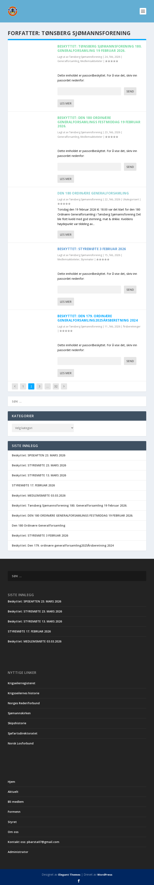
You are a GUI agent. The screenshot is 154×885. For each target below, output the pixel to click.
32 (55, 386)
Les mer (66, 103)
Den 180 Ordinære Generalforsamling (93, 193)
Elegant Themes (69, 874)
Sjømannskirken (19, 713)
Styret (12, 822)
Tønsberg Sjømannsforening (85, 57)
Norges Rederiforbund (24, 703)
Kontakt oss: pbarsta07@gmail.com (33, 842)
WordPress (104, 874)
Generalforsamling (68, 61)
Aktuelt (13, 792)
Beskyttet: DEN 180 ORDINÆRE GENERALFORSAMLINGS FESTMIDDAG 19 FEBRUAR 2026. (98, 122)
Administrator (18, 852)
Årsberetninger (132, 326)
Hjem (11, 782)
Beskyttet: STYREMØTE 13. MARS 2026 (39, 475)
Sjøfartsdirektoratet (22, 733)
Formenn (14, 812)
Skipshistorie (17, 723)
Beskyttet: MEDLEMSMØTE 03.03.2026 (38, 495)
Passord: (89, 91)
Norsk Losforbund (21, 743)
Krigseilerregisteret (21, 683)
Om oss (13, 832)
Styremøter (87, 259)
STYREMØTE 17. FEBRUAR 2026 (33, 485)
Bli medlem (16, 802)
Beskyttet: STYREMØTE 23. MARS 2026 (39, 465)
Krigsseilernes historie (23, 693)
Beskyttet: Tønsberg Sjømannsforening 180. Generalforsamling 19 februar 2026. (99, 48)
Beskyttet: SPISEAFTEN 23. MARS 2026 (38, 455)
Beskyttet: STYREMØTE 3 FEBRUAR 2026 (91, 249)
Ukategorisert (131, 199)
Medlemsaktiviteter (91, 61)
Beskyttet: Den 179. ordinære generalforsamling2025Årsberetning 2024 (97, 318)
